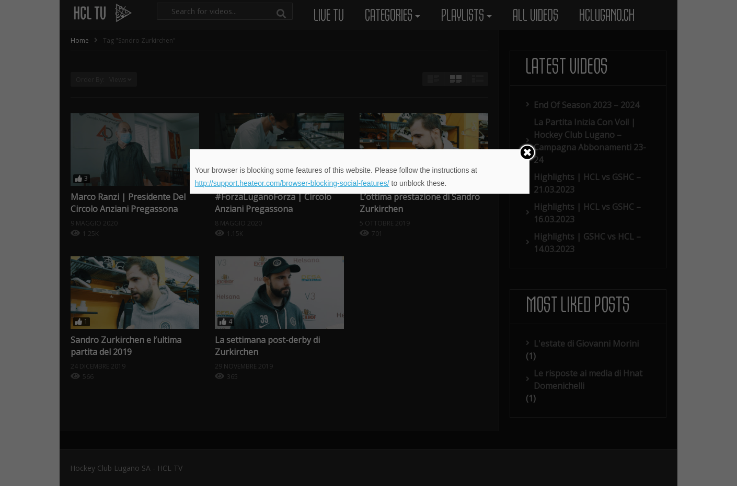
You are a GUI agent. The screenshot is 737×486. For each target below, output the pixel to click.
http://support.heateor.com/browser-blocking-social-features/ (292, 183)
